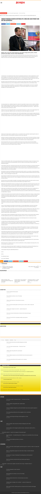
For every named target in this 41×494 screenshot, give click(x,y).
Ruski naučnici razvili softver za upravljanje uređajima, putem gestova (17, 317)
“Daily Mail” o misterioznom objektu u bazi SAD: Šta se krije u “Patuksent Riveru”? (17, 463)
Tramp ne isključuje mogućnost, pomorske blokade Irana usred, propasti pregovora (21, 407)
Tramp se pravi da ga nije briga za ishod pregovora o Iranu (17, 416)
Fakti (4, 15)
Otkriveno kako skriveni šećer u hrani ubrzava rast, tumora (15, 300)
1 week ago (21, 389)
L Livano (4, 379)
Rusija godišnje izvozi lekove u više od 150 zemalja (15, 473)
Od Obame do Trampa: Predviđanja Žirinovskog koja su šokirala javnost (19, 455)
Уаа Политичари (6, 371)
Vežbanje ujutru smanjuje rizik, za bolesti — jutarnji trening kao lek (17, 308)
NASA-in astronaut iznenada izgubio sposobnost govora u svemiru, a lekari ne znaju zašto (20, 304)
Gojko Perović (4, 263)
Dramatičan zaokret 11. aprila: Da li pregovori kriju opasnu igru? (33, 280)
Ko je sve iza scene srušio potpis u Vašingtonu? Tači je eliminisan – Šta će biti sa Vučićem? (7, 267)
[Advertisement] (20, 7)
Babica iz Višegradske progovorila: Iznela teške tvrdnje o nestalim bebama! (20, 450)
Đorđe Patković (6, 367)
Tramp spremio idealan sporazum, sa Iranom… (15, 439)
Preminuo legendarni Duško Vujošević (12, 291)
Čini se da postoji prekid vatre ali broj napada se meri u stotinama (17, 359)
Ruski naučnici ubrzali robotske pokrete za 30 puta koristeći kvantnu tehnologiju (19, 313)
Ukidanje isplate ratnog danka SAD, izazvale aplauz (14, 350)
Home (1, 15)
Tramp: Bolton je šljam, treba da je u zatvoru (33, 267)
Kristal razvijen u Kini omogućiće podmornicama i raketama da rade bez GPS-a (20, 280)
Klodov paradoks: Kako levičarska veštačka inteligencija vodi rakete (7, 280)
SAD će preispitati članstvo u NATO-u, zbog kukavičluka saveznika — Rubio (10, 389)
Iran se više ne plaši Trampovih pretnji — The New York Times (16, 13)
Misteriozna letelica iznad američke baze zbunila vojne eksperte (18, 459)
